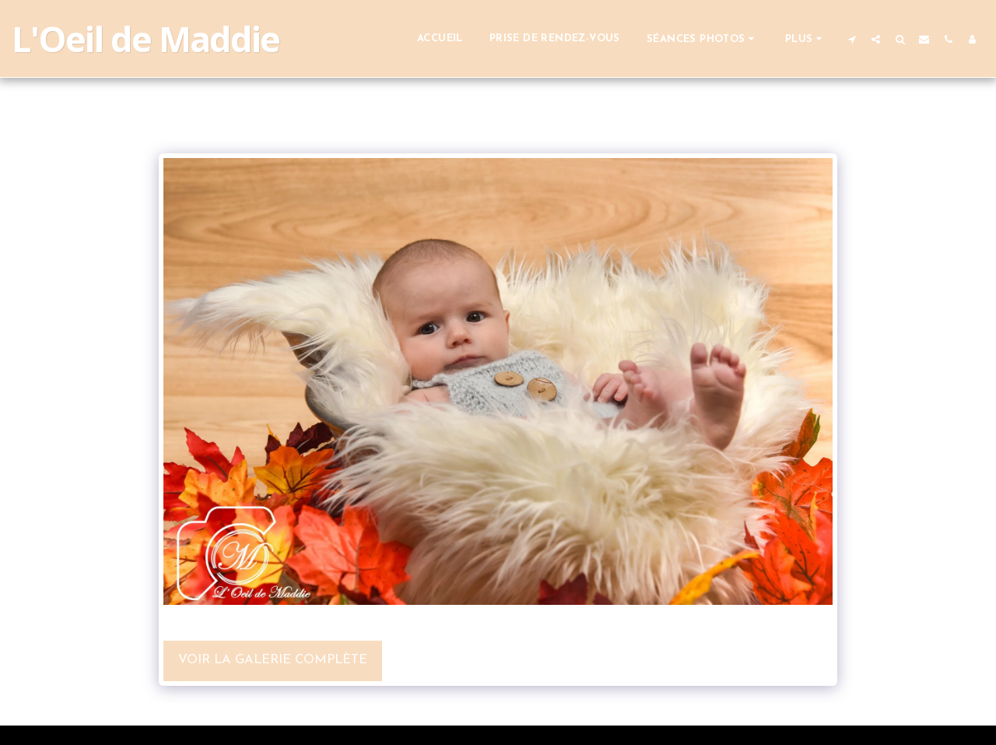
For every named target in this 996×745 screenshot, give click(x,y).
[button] (702, 38)
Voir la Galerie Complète (272, 660)
